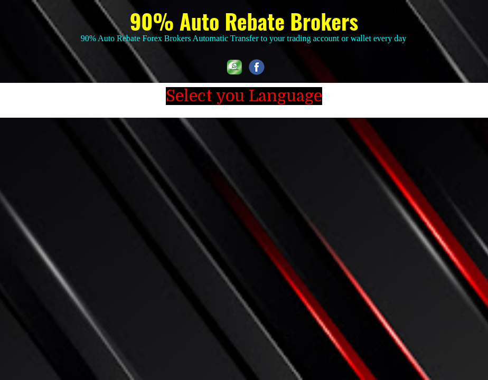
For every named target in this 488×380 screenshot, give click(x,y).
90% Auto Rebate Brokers (244, 21)
